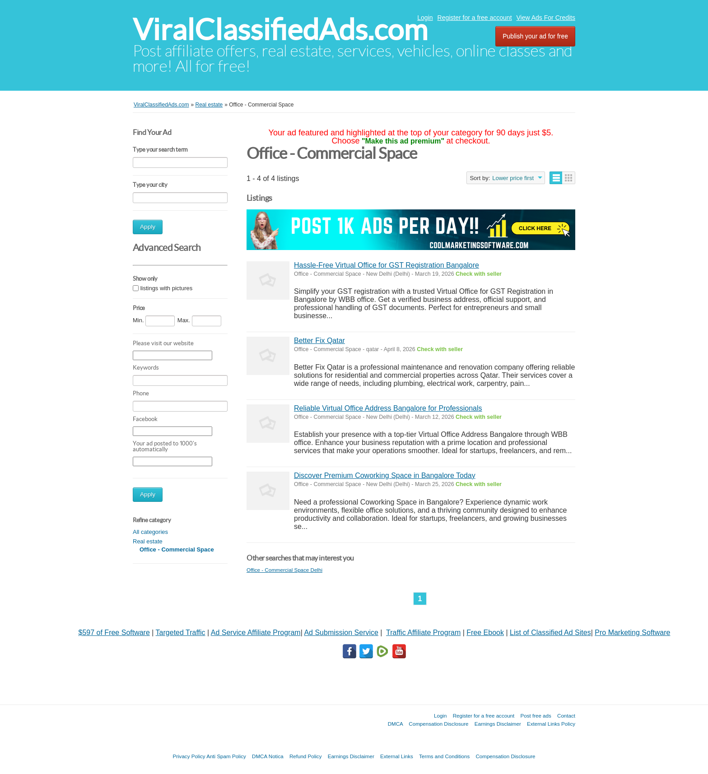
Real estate (148, 541)
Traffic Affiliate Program (423, 632)
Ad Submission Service (341, 632)
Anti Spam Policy (226, 756)
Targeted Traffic (180, 632)
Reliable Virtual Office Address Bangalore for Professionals (388, 408)
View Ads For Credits (546, 17)
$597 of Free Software (114, 632)
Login (425, 17)
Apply (147, 226)
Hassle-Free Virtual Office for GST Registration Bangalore (386, 265)
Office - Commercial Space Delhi (284, 570)
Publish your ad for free (535, 36)
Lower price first (513, 178)
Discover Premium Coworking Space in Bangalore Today (384, 475)
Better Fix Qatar (319, 340)
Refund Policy (305, 756)
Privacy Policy (188, 756)
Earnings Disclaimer (498, 724)
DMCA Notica (268, 756)
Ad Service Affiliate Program (256, 632)
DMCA (395, 724)
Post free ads (535, 715)
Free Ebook (485, 632)
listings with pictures (166, 288)
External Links (396, 756)
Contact (566, 715)
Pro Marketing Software (632, 632)
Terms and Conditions (444, 756)
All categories (150, 531)
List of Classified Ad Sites (550, 632)
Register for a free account (475, 17)
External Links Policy (551, 724)
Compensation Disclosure (438, 724)
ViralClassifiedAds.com (280, 29)
